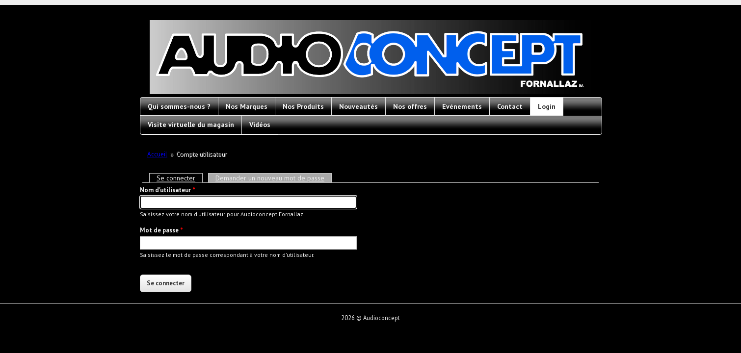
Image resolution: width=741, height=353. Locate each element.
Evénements (462, 106)
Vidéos (259, 124)
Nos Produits (303, 106)
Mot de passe (161, 230)
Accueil (157, 154)
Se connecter (180, 178)
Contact (510, 106)
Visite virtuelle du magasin (191, 124)
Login (547, 106)
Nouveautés (358, 106)
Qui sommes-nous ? (179, 106)
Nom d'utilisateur (167, 190)
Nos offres (410, 106)
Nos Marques (246, 106)
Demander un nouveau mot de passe (269, 178)
